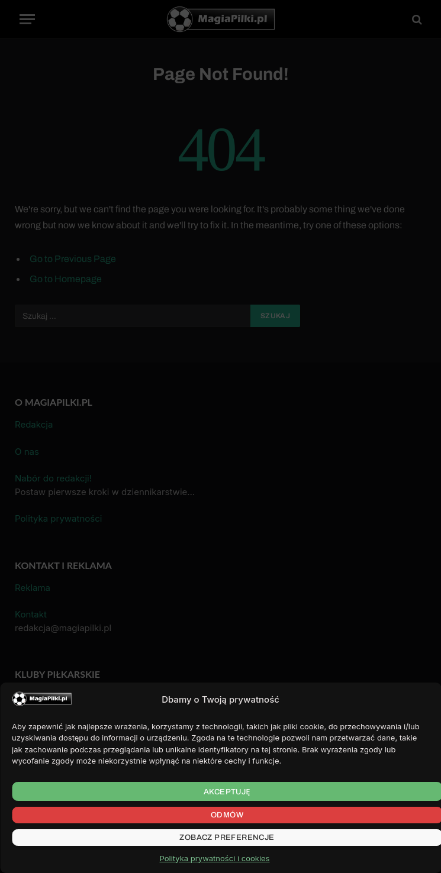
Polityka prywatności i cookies (215, 858)
